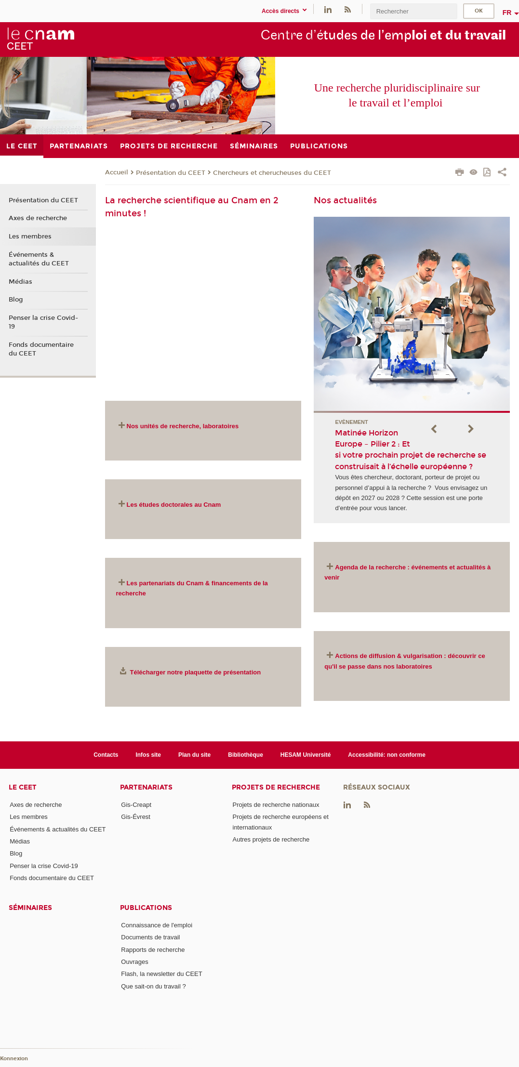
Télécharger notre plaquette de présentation (195, 672)
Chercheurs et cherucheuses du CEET (272, 173)
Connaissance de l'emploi (156, 925)
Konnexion (14, 1058)
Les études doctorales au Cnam (174, 504)
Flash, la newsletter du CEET (161, 973)
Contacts (105, 754)
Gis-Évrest (135, 816)
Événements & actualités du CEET (39, 259)
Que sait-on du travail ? (153, 986)
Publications (146, 908)
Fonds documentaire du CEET (41, 349)
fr (507, 12)
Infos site (148, 754)
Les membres (30, 236)
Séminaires (30, 908)
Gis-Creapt (136, 804)
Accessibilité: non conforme (387, 754)
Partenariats (146, 787)
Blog (16, 299)
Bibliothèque (245, 754)
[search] (413, 11)
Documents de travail (150, 937)
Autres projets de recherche (271, 839)
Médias (20, 282)
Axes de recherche (38, 218)
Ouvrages (134, 961)
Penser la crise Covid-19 (43, 322)
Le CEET (23, 787)
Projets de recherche (276, 787)
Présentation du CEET (170, 173)
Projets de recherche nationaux (276, 804)
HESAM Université (305, 754)
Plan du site (194, 754)
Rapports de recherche (153, 949)
